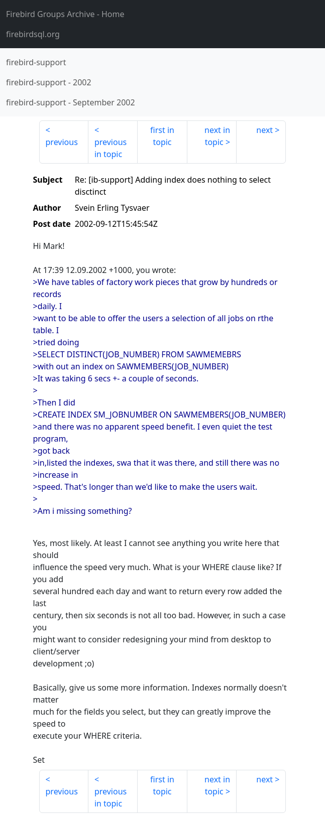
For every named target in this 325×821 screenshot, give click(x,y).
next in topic (217, 136)
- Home (65, 14)
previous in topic (110, 148)
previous (62, 142)
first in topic (162, 136)
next (264, 129)
